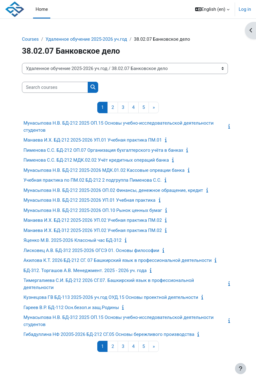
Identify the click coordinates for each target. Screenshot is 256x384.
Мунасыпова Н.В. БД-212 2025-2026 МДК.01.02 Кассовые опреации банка (104, 170)
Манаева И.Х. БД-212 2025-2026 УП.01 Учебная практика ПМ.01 (92, 140)
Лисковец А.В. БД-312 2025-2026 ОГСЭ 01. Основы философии (91, 250)
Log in (245, 9)
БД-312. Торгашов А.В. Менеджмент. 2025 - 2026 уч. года (85, 270)
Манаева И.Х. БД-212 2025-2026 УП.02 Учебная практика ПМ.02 (92, 220)
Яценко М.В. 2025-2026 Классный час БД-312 (72, 240)
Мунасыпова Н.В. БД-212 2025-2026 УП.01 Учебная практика (89, 200)
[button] (212, 9)
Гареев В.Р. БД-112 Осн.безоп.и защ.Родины (71, 307)
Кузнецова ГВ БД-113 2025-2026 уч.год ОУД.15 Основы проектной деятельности (110, 297)
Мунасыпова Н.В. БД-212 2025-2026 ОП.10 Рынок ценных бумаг (92, 210)
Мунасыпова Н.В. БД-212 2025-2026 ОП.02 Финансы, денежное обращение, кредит (113, 190)
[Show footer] (240, 368)
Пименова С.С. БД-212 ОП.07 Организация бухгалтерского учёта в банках (103, 150)
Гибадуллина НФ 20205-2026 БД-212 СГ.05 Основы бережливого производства (108, 334)
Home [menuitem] (42, 9)
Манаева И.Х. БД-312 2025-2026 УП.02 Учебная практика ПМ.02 (92, 230)
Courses (30, 39)
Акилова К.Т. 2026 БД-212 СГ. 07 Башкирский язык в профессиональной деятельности (117, 260)
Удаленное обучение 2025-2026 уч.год (86, 39)
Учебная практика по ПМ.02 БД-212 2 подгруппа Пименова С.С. (92, 180)
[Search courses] (55, 87)
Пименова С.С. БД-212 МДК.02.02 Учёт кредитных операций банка (96, 160)
